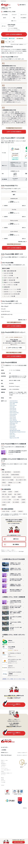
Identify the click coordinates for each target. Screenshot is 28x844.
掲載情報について (19, 44)
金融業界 (4, 504)
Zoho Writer (13, 427)
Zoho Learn (12, 434)
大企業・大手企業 (5, 511)
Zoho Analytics (13, 414)
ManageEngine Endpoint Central (17, 432)
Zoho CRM (12, 404)
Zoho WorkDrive (14, 401)
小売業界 (4, 491)
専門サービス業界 (5, 496)
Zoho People (11, 24)
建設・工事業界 (17, 494)
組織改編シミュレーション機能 (14, 482)
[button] (14, 539)
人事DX (12, 550)
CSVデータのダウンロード (19, 477)
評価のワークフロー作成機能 (7, 479)
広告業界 (23, 499)
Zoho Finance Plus (14, 412)
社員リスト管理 (5, 474)
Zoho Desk (12, 436)
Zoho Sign (12, 406)
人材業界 (23, 502)
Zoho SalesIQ (13, 409)
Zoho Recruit (13, 408)
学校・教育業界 (16, 502)
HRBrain (10, 640)
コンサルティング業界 (6, 499)
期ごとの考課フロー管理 (21, 479)
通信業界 (13, 496)
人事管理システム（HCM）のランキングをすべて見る (13, 679)
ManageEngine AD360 (15, 430)
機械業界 (20, 496)
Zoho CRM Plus (13, 420)
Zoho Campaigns (14, 402)
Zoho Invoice (13, 418)
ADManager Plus (14, 423)
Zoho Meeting (13, 429)
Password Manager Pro (15, 421)
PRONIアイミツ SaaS (5, 550)
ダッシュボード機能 (6, 485)
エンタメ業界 (16, 499)
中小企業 (13, 511)
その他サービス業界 (6, 502)
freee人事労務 (11, 647)
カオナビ (10, 665)
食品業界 (10, 491)
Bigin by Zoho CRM (14, 437)
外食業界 (16, 491)
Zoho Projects (13, 411)
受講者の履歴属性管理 (6, 477)
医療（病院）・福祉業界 (7, 494)
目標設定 (4, 482)
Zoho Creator (13, 426)
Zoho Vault (12, 424)
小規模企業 (20, 511)
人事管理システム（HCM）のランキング (9, 551)
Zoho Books (13, 415)
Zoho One (12, 433)
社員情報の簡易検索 (15, 474)
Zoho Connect (13, 405)
